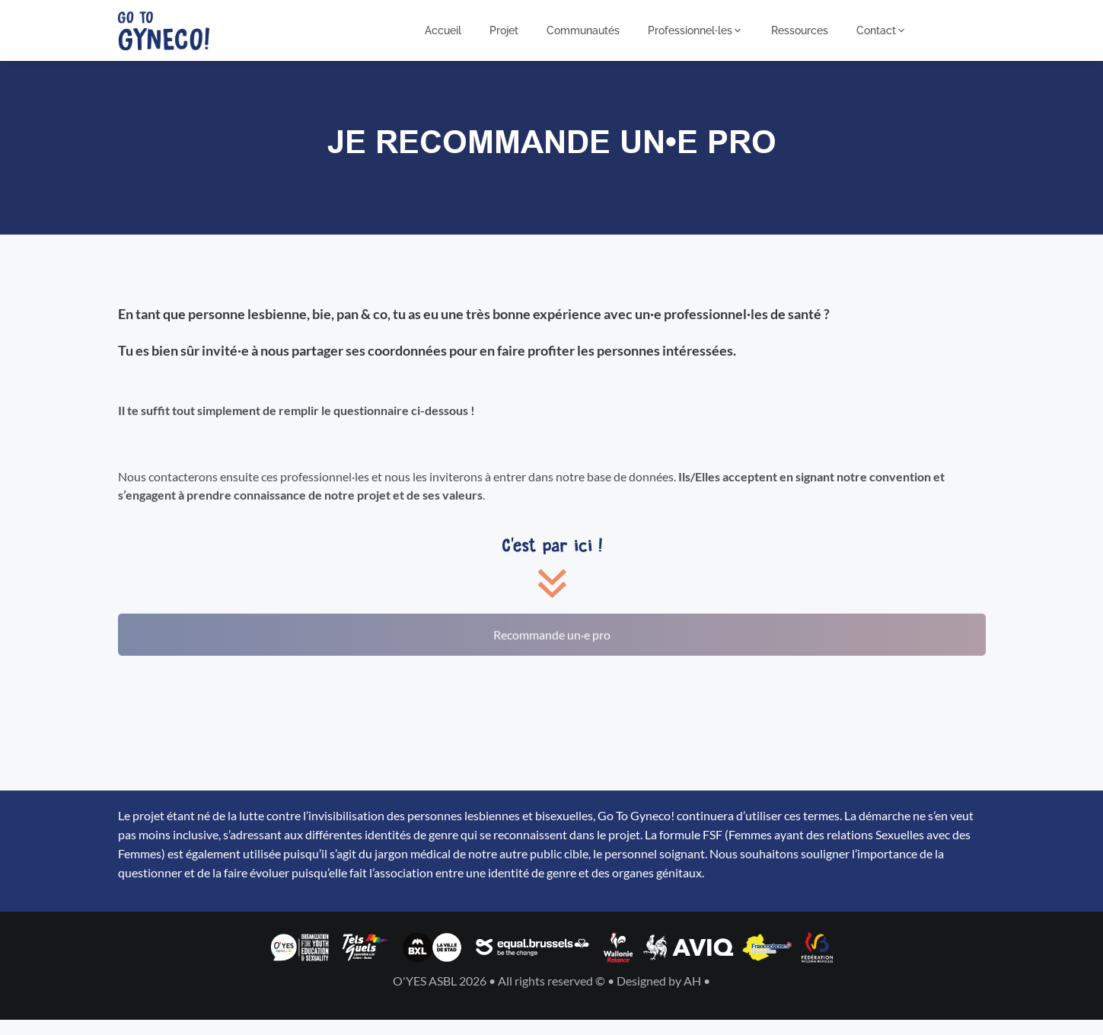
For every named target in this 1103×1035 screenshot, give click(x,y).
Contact (881, 30)
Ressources (799, 30)
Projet (503, 30)
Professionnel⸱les (695, 30)
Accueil (443, 30)
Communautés (583, 30)
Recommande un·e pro (551, 624)
